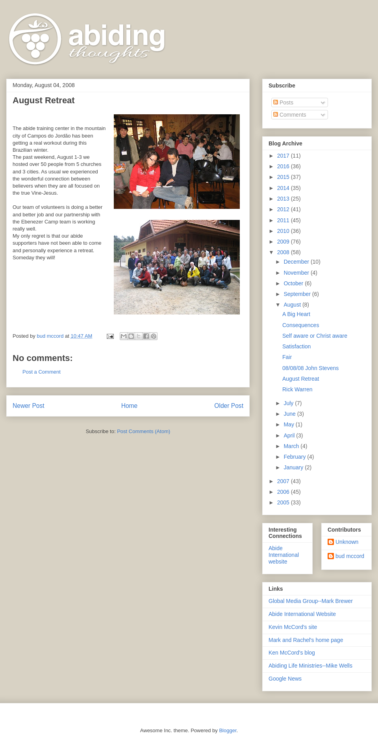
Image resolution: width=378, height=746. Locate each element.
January (294, 467)
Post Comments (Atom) (143, 431)
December (297, 262)
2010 (284, 231)
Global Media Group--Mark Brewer (311, 601)
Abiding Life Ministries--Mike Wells (310, 665)
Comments (289, 115)
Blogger (227, 730)
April (290, 435)
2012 (284, 209)
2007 (284, 481)
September (298, 294)
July (289, 403)
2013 (284, 198)
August (293, 304)
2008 (284, 252)
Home (129, 405)
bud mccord (349, 556)
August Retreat (300, 379)
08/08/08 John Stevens (310, 368)
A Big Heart (296, 314)
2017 (284, 156)
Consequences (300, 325)
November (297, 273)
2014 (284, 188)
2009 (284, 241)
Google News (285, 678)
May (289, 424)
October (294, 283)
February (295, 457)
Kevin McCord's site (293, 627)
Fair (287, 357)
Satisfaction (296, 346)
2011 (284, 220)
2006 (284, 492)
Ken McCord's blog (292, 652)
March (292, 446)
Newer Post (28, 405)
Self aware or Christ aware (314, 336)
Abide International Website (302, 614)
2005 (284, 502)
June (290, 414)
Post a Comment (41, 372)
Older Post (228, 405)
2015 (284, 177)
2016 (284, 166)
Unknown (346, 542)
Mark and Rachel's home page (306, 640)
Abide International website (284, 555)
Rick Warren (297, 389)
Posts (283, 102)
